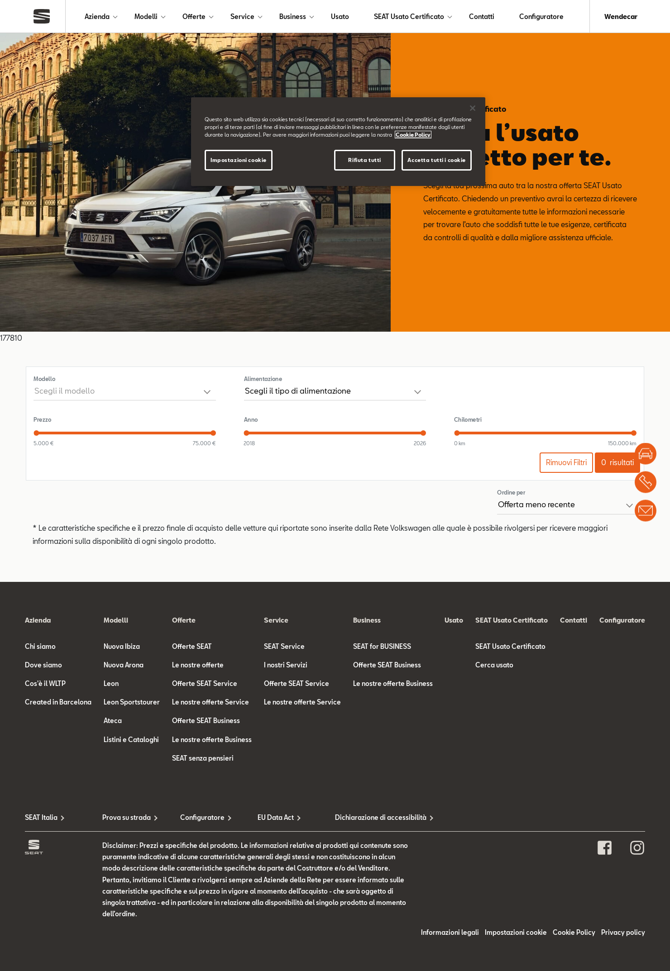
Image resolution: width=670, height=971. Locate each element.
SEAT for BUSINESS (382, 646)
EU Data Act (276, 817)
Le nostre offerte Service (210, 702)
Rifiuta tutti (364, 160)
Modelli (146, 16)
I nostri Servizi (285, 665)
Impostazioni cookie (516, 932)
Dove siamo (43, 665)
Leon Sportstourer (132, 702)
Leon (111, 683)
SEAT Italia (41, 817)
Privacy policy (623, 932)
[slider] (36, 433)
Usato (340, 16)
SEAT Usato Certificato (409, 16)
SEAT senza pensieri (203, 758)
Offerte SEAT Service (204, 683)
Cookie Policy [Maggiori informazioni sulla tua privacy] (413, 135)
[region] (338, 141)
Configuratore (541, 16)
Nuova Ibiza (122, 646)
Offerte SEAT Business (206, 720)
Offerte (194, 16)
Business (292, 16)
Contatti (481, 16)
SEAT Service (284, 646)
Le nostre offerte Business (212, 739)
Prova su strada (126, 817)
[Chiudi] (473, 108)
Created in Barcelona (58, 702)
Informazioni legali (450, 932)
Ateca (113, 720)
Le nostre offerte (198, 665)
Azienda (97, 16)
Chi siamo (40, 646)
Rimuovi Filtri (566, 462)
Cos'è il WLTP (45, 683)
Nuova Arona (124, 665)
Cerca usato (494, 665)
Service (242, 16)
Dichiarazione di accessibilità (373, 817)
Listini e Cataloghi (131, 739)
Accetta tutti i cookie (436, 160)
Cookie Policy (574, 932)
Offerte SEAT (192, 646)
